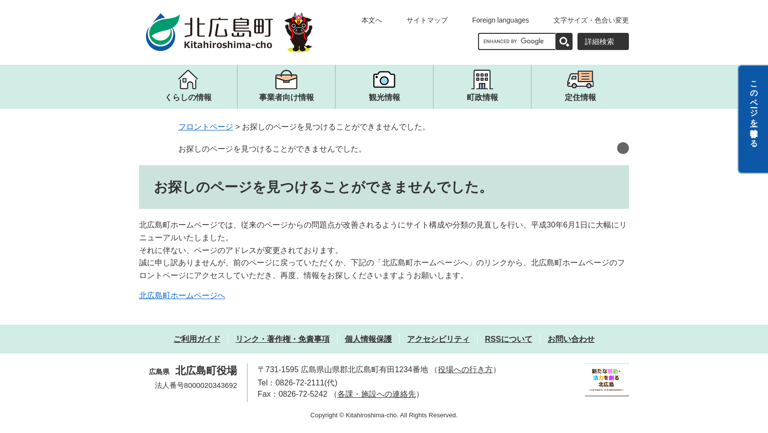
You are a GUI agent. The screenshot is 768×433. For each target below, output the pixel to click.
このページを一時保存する (754, 109)
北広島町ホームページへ (182, 295)
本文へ (371, 20)
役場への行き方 (465, 369)
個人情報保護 (368, 339)
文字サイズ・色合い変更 (591, 20)
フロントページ (205, 127)
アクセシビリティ (438, 339)
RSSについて (508, 339)
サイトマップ (427, 20)
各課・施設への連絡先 (376, 394)
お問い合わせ (571, 339)
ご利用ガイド (196, 339)
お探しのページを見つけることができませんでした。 (272, 149)
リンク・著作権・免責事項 (283, 339)
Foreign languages (500, 20)
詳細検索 (599, 41)
